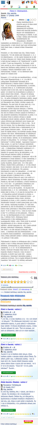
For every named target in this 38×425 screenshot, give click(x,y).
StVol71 (16, 289)
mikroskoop (25, 289)
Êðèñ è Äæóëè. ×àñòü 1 (11, 345)
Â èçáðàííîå (7, 269)
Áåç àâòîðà (11, 13)
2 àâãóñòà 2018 (9, 314)
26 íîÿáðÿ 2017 (9, 387)
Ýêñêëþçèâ (16, 385)
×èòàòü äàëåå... (8, 335)
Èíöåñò (6, 312)
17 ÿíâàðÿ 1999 (12, 16)
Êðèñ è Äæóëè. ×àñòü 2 (11, 309)
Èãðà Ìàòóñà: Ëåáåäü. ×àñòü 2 (14, 382)
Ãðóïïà (3, 18)
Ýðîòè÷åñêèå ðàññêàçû (9, 424)
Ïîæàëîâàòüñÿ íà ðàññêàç (27, 272)
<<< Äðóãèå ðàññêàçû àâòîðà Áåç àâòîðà (16, 292)
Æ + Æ (12, 312)
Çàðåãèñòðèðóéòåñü (11, 299)
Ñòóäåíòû (7, 385)
